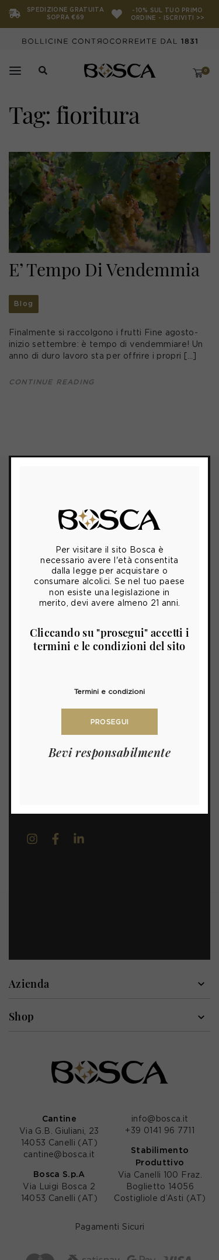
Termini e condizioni (109, 691)
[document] (109, 630)
